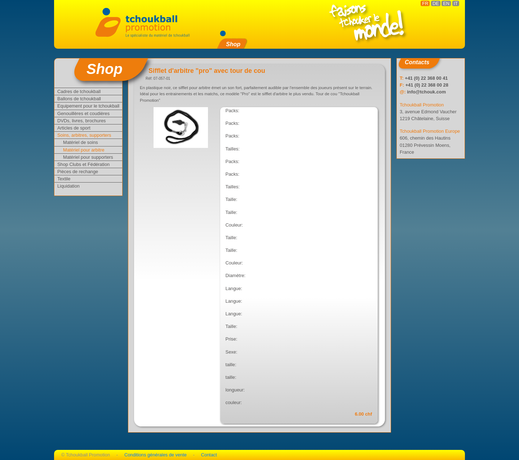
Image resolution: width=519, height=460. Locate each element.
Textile (63, 178)
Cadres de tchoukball (79, 91)
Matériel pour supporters (88, 157)
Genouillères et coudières (83, 113)
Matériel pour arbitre (84, 150)
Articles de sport (73, 128)
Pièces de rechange (77, 171)
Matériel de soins (80, 142)
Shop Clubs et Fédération (83, 164)
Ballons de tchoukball (79, 98)
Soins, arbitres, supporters (84, 135)
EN (446, 3)
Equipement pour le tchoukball (88, 106)
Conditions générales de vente (155, 454)
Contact (209, 454)
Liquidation (68, 186)
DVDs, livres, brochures (81, 120)
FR (425, 3)
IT (456, 3)
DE (435, 3)
